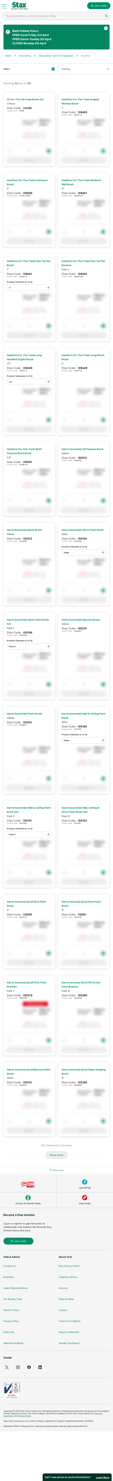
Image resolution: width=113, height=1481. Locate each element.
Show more (56, 1155)
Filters (29, 69)
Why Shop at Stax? (69, 1265)
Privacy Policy (10, 1321)
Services (63, 1288)
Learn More (103, 1477)
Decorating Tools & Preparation (56, 55)
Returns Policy (11, 1310)
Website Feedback (13, 1343)
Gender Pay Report (69, 1343)
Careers (63, 1310)
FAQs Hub (8, 1332)
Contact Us (9, 1265)
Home (8, 55)
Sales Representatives (15, 1288)
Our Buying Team (12, 1299)
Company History (68, 1276)
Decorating (25, 55)
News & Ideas (66, 1299)
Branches (8, 1276)
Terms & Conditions (70, 1321)
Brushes (85, 55)
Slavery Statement (69, 1332)
